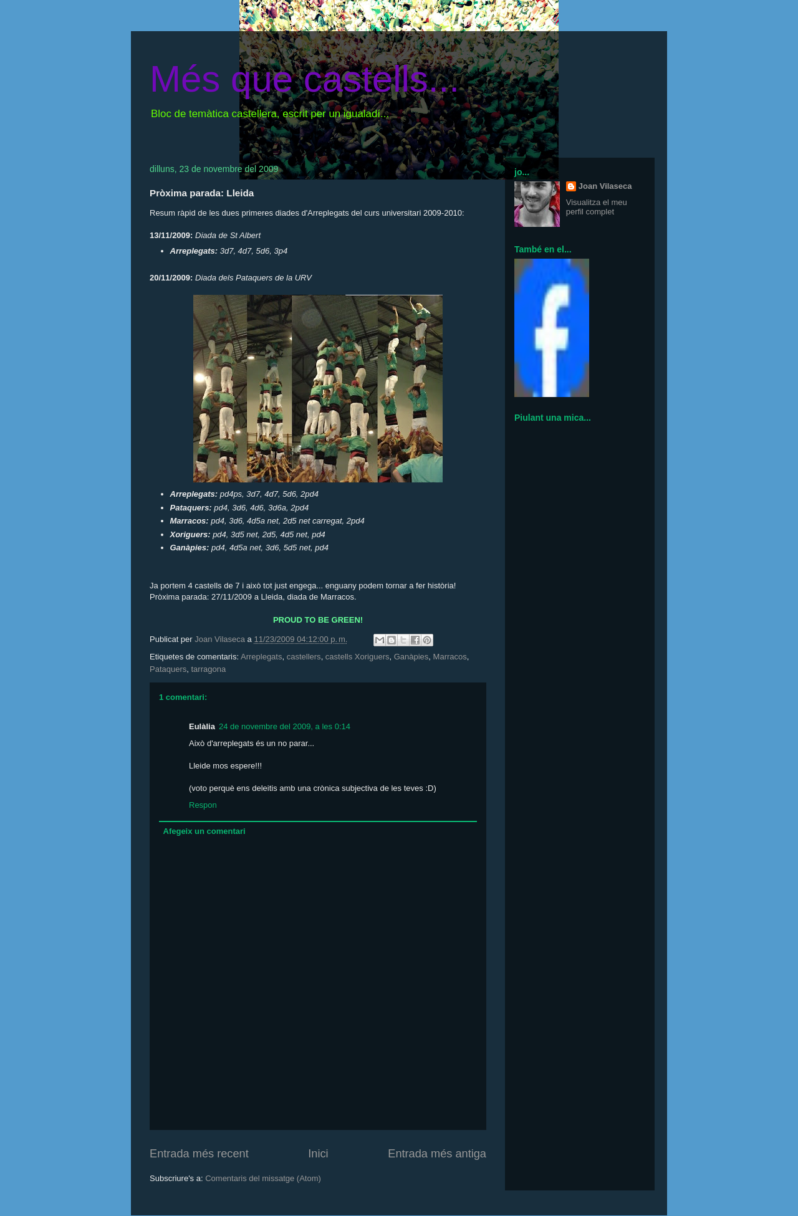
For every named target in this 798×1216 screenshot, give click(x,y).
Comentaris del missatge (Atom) (263, 1178)
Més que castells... (304, 79)
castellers (304, 656)
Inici (318, 1153)
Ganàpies (411, 656)
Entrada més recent (199, 1153)
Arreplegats (261, 656)
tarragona (208, 669)
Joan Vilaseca (605, 186)
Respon (203, 805)
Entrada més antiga (437, 1153)
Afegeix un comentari (204, 831)
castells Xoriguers (357, 656)
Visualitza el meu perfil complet (596, 207)
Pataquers (168, 669)
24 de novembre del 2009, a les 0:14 (284, 726)
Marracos (450, 656)
